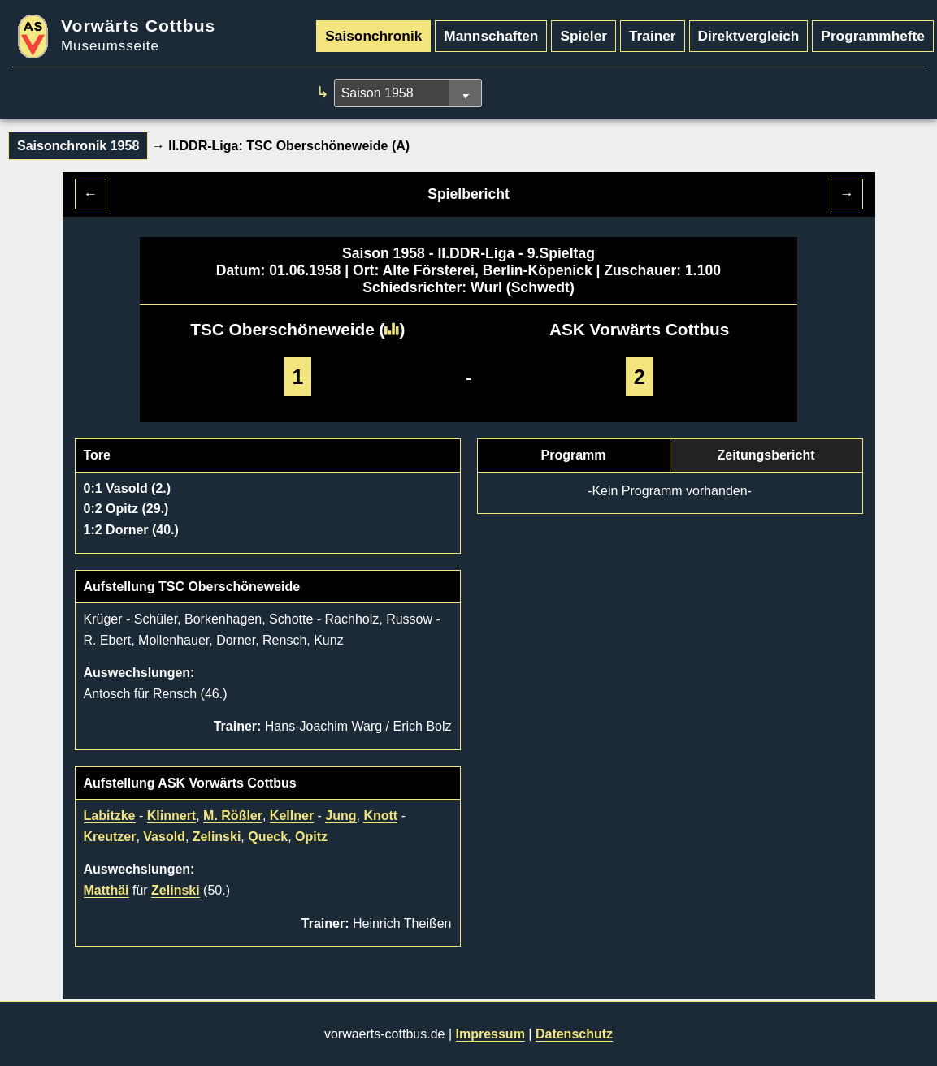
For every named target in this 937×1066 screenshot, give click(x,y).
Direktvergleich (749, 36)
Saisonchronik (373, 36)
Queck (268, 837)
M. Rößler (232, 815)
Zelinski (217, 837)
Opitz (311, 837)
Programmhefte (873, 36)
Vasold (164, 837)
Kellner (292, 815)
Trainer (652, 36)
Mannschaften (491, 36)
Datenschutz (574, 1034)
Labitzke (110, 815)
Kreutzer (110, 837)
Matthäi (106, 890)
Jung (340, 815)
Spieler (583, 36)
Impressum (490, 1034)
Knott (380, 815)
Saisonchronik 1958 (78, 146)
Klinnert (171, 815)
